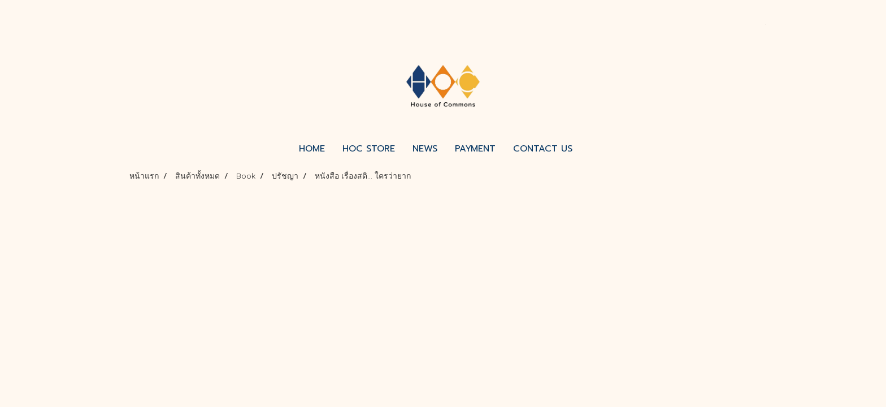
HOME (312, 148)
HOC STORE (368, 148)
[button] (591, 148)
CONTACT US (542, 148)
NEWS (424, 148)
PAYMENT (475, 148)
